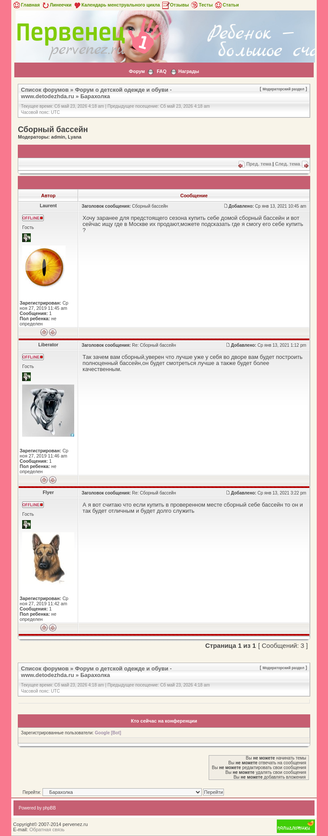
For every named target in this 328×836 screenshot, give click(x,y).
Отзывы (175, 4)
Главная (25, 4)
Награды (188, 71)
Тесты (201, 4)
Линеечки (56, 4)
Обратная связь (47, 829)
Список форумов (45, 89)
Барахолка (95, 96)
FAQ (162, 71)
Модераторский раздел (283, 89)
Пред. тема (258, 163)
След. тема (287, 163)
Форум (137, 71)
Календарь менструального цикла (116, 4)
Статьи (226, 4)
